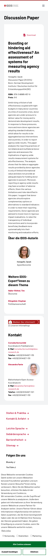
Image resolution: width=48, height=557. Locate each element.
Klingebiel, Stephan (17, 301)
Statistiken (22, 536)
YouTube (11, 467)
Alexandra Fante (15, 364)
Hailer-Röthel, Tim (16, 290)
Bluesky (10, 462)
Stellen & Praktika (17, 412)
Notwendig (8, 536)
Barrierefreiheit (16, 439)
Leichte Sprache (16, 428)
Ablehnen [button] (34, 552)
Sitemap (12, 445)
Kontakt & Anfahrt (17, 418)
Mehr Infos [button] (6, 530)
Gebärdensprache (17, 434)
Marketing (35, 536)
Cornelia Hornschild (17, 342)
